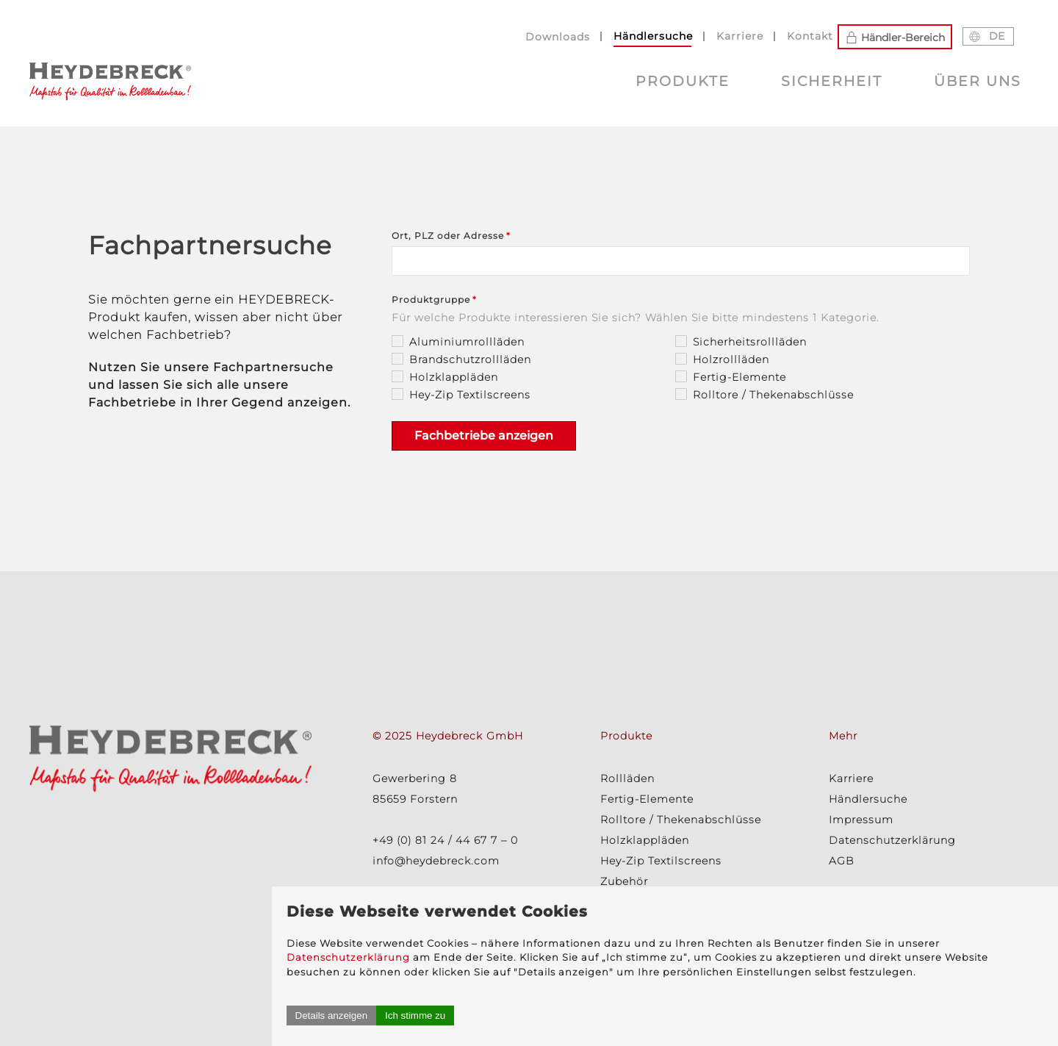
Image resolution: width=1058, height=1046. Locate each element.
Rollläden (627, 778)
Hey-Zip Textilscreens (660, 860)
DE (986, 36)
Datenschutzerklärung (830, 914)
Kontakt (810, 36)
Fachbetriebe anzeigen (483, 436)
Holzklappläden (644, 840)
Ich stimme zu (852, 1015)
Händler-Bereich (895, 36)
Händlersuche (653, 36)
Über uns (977, 81)
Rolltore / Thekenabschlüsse (680, 819)
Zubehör (624, 881)
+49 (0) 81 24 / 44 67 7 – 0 (445, 840)
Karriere (739, 36)
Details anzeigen (769, 1015)
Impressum (861, 819)
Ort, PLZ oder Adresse (448, 235)
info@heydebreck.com (436, 860)
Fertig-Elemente (647, 799)
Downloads (557, 36)
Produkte (683, 81)
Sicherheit (831, 81)
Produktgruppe (431, 299)
